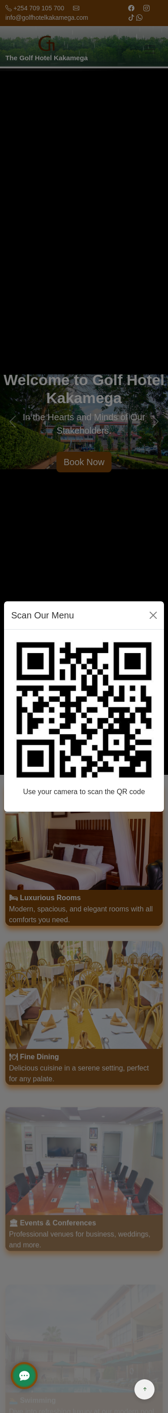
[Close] (153, 615)
